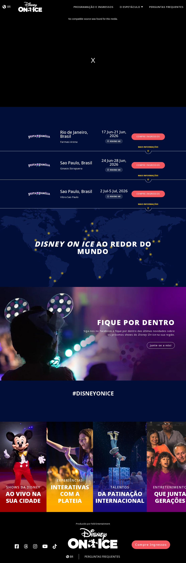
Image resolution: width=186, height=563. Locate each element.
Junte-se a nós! (160, 345)
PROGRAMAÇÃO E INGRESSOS (93, 7)
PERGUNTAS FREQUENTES (166, 7)
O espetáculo (130, 7)
